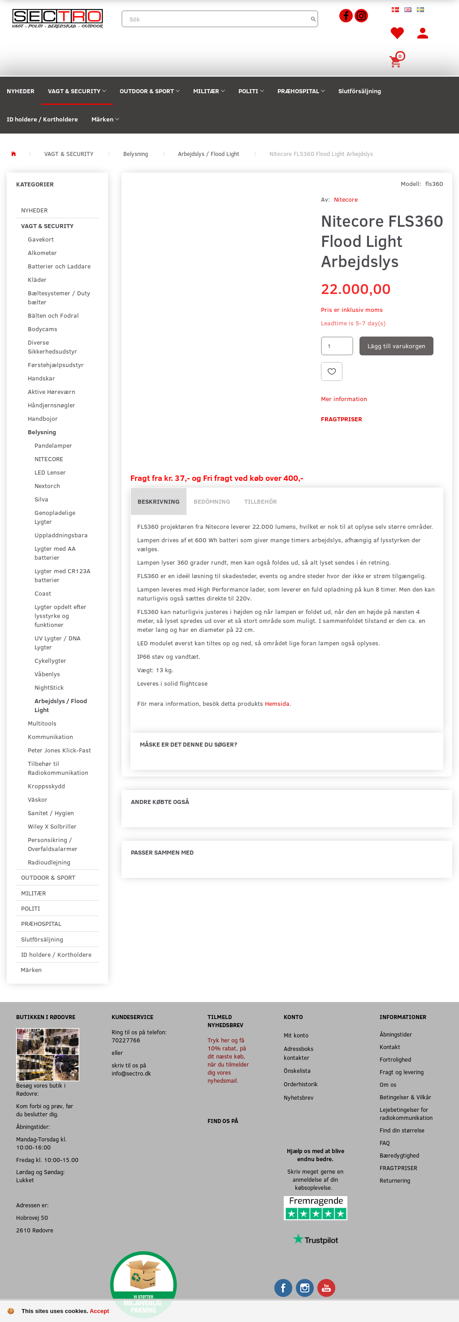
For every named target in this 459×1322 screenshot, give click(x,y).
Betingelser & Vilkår (405, 1097)
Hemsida (277, 703)
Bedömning (212, 501)
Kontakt (390, 1046)
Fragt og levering (402, 1072)
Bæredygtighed (399, 1155)
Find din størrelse (402, 1130)
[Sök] (313, 18)
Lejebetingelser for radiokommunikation (406, 1113)
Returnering (395, 1180)
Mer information (344, 398)
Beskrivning (159, 501)
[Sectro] (57, 17)
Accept (99, 1311)
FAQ (385, 1142)
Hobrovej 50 (32, 1217)
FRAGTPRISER (398, 1167)
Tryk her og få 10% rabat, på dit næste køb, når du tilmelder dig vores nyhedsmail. (228, 1060)
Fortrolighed (395, 1059)
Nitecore (346, 199)
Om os (388, 1084)
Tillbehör (260, 501)
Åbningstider (396, 1034)
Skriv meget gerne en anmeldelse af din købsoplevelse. (315, 1179)
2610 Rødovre (34, 1230)
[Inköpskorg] (397, 61)
